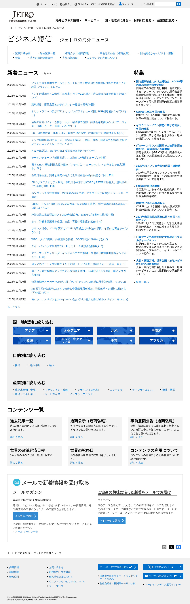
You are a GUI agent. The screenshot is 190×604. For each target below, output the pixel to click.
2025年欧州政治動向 (148, 186)
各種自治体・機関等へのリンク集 (117, 583)
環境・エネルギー (25, 394)
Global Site (83, 4)
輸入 (51, 365)
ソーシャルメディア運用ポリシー (163, 584)
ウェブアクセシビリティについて (67, 581)
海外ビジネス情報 (69, 20)
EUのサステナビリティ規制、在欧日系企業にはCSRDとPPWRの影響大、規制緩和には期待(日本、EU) (79, 184)
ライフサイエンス (142, 389)
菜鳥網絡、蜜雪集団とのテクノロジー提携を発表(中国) (62, 104)
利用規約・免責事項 (60, 572)
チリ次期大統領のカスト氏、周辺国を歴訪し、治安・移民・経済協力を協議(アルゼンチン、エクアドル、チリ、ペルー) (79, 141)
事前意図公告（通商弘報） (115, 53)
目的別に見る (144, 20)
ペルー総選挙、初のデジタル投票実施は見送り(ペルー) (62, 150)
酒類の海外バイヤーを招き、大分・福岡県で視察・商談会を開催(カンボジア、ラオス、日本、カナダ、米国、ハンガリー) (79, 124)
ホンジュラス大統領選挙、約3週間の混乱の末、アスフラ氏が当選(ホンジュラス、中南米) (79, 195)
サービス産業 (52, 394)
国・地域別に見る (118, 20)
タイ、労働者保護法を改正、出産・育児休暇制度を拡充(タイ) (66, 221)
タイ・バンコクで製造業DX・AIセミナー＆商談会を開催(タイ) (67, 246)
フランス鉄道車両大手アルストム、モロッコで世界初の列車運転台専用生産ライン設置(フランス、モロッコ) (78, 84)
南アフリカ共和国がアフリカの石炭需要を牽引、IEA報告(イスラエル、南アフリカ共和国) (78, 272)
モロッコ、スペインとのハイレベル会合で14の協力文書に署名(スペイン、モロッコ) (79, 299)
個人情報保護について (61, 576)
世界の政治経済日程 (41, 57)
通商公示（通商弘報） (77, 53)
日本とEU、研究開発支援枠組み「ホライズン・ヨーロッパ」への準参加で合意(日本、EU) (78, 166)
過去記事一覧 (47, 53)
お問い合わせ (56, 567)
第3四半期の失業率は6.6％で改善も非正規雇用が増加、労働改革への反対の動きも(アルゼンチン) (78, 290)
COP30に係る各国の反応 (150, 111)
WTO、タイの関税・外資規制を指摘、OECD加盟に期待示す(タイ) (69, 239)
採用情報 (14, 567)
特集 (17, 57)
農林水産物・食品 (25, 389)
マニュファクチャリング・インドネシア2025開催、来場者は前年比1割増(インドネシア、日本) (78, 255)
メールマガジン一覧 (26, 531)
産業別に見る (167, 20)
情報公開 (14, 576)
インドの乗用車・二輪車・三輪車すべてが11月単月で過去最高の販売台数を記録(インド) (79, 95)
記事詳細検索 (23, 53)
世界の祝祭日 (70, 57)
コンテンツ (116, 389)
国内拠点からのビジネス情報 (156, 53)
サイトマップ (56, 586)
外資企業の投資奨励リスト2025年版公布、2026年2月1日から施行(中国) (72, 214)
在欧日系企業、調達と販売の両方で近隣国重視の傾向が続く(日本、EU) (72, 175)
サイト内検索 (147, 4)
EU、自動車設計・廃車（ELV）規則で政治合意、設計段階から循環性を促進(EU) (77, 133)
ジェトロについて (48, 4)
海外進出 (35, 365)
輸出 (17, 365)
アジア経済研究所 (104, 4)
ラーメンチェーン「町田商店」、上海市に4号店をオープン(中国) (68, 157)
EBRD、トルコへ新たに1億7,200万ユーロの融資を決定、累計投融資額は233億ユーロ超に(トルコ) (79, 205)
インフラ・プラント (81, 394)
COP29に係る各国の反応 (150, 203)
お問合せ (67, 4)
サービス (92, 20)
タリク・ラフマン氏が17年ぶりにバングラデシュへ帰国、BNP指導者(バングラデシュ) (79, 113)
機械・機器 (168, 389)
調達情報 (14, 572)
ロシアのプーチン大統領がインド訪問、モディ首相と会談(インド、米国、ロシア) (78, 263)
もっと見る (13, 307)
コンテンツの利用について (102, 57)
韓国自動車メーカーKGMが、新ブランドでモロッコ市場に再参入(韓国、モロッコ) (78, 281)
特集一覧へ (142, 282)
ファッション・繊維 (56, 389)
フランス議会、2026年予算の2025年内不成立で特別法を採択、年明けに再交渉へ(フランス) (79, 230)
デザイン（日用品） (88, 389)
